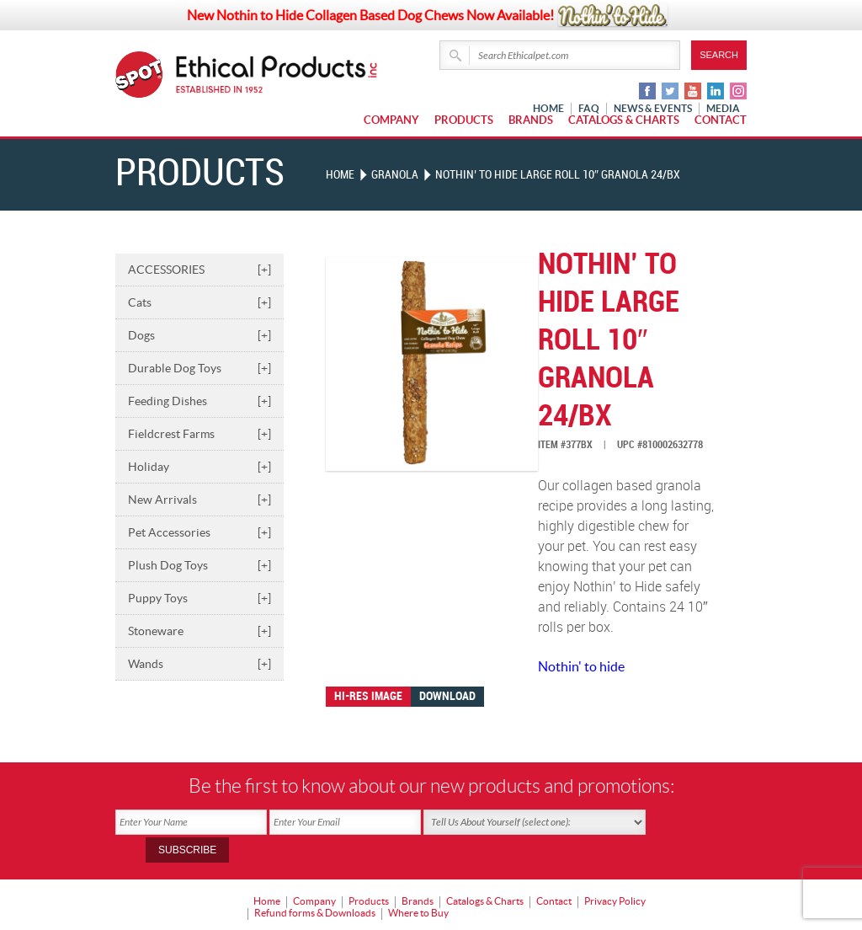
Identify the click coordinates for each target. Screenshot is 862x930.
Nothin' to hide (581, 665)
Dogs (199, 334)
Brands (530, 120)
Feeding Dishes (199, 400)
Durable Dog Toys (199, 367)
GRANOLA (394, 174)
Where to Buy (418, 884)
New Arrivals (199, 498)
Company (391, 120)
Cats (199, 301)
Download (447, 695)
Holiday (199, 465)
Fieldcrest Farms (199, 433)
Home (340, 174)
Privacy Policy (615, 872)
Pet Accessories (199, 531)
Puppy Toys (199, 597)
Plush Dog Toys (199, 564)
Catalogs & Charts (623, 120)
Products (463, 120)
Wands (199, 663)
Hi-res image (368, 695)
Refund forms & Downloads (314, 884)
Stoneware (199, 630)
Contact (720, 120)
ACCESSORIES (199, 268)
